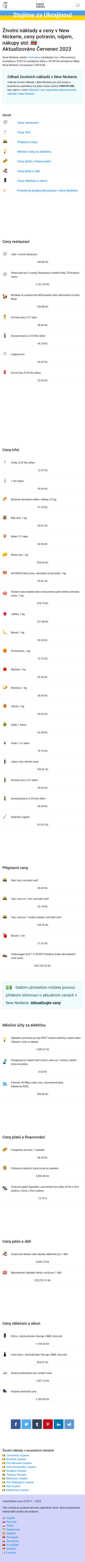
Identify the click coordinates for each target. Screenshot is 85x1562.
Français (9, 1552)
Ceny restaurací (28, 122)
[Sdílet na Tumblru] (37, 1424)
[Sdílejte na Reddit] (69, 1424)
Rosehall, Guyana (16, 1459)
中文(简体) (10, 1544)
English (8, 1517)
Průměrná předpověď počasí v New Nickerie (47, 190)
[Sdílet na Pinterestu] (48, 1424)
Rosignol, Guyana (16, 1470)
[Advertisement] (42, 220)
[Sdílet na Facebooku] (16, 1424)
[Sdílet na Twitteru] (26, 1424)
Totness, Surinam (16, 1474)
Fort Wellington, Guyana (20, 1482)
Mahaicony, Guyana (17, 1490)
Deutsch (9, 1548)
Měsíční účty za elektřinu (34, 152)
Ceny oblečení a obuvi (32, 181)
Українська (11, 1529)
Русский (9, 1521)
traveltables (40, 5)
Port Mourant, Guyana (18, 1463)
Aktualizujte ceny (46, 1003)
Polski (7, 1525)
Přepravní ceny (27, 142)
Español (9, 1533)
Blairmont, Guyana (17, 1478)
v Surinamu (34, 57)
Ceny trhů (23, 132)
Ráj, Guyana (13, 1486)
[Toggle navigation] (77, 5)
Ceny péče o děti (28, 171)
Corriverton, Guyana (17, 1455)
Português (10, 1537)
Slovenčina (10, 1541)
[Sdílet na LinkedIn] (58, 1424)
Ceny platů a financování (34, 161)
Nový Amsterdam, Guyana (21, 1466)
